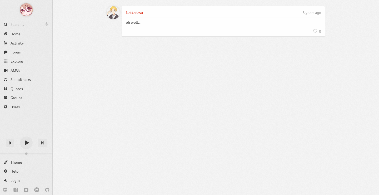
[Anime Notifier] (26, 9)
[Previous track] (10, 143)
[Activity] (26, 43)
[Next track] (42, 143)
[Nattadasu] (113, 12)
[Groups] (26, 97)
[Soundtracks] (26, 79)
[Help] (26, 171)
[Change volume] (26, 153)
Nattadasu (134, 12)
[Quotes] (26, 88)
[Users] (26, 106)
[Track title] (26, 133)
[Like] (317, 31)
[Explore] (26, 61)
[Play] (26, 142)
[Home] (26, 33)
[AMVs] (26, 70)
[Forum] (26, 52)
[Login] (26, 180)
